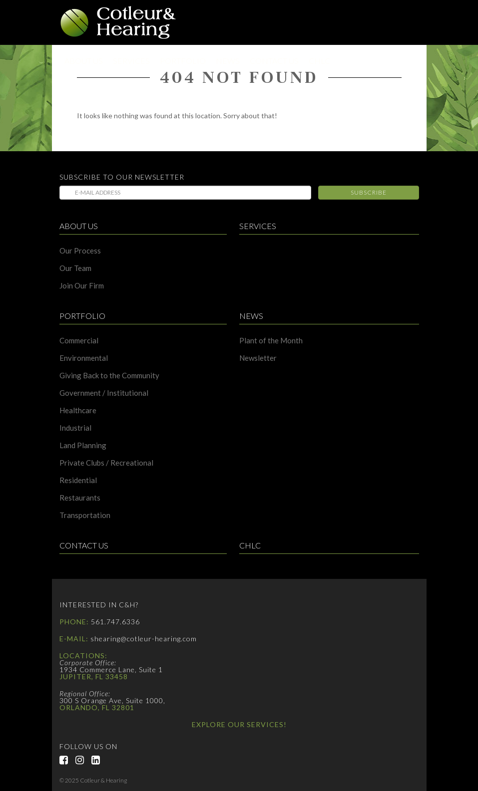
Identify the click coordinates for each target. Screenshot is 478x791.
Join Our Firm (81, 285)
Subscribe (369, 192)
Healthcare (77, 410)
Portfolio (183, 60)
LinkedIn (99, 760)
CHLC (319, 60)
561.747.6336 (115, 621)
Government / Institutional (103, 393)
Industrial (75, 428)
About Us (83, 60)
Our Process (80, 251)
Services (131, 60)
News (228, 60)
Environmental (83, 358)
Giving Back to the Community (109, 375)
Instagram (83, 760)
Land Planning (82, 445)
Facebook (67, 760)
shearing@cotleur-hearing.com (143, 638)
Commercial (78, 340)
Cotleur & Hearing (118, 22)
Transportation (84, 515)
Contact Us (274, 60)
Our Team (75, 268)
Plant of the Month (271, 340)
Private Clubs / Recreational (106, 463)
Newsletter (258, 358)
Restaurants (79, 498)
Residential (78, 480)
